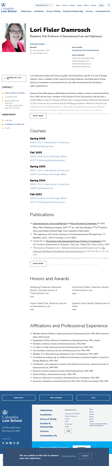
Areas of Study (48, 419)
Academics (46, 414)
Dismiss (85, 456)
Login (101, 5)
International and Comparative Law (85, 50)
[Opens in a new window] (3, 443)
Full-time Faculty (37, 44)
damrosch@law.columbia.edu (15, 93)
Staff (66, 421)
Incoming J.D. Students (72, 414)
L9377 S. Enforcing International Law (47, 160)
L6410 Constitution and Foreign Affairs (48, 156)
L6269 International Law (41, 146)
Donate (82, 448)
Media (67, 427)
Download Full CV (14, 78)
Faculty (67, 419)
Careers (44, 431)
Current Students (71, 416)
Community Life (48, 435)
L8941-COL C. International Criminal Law (49, 142)
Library (93, 5)
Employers (68, 424)
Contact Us (6, 439)
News (58, 5)
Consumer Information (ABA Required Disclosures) (98, 425)
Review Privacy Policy (69, 456)
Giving (79, 5)
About (86, 5)
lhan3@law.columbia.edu (14, 124)
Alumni (72, 5)
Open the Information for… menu (43, 5)
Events (65, 5)
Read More (38, 116)
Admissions (46, 410)
